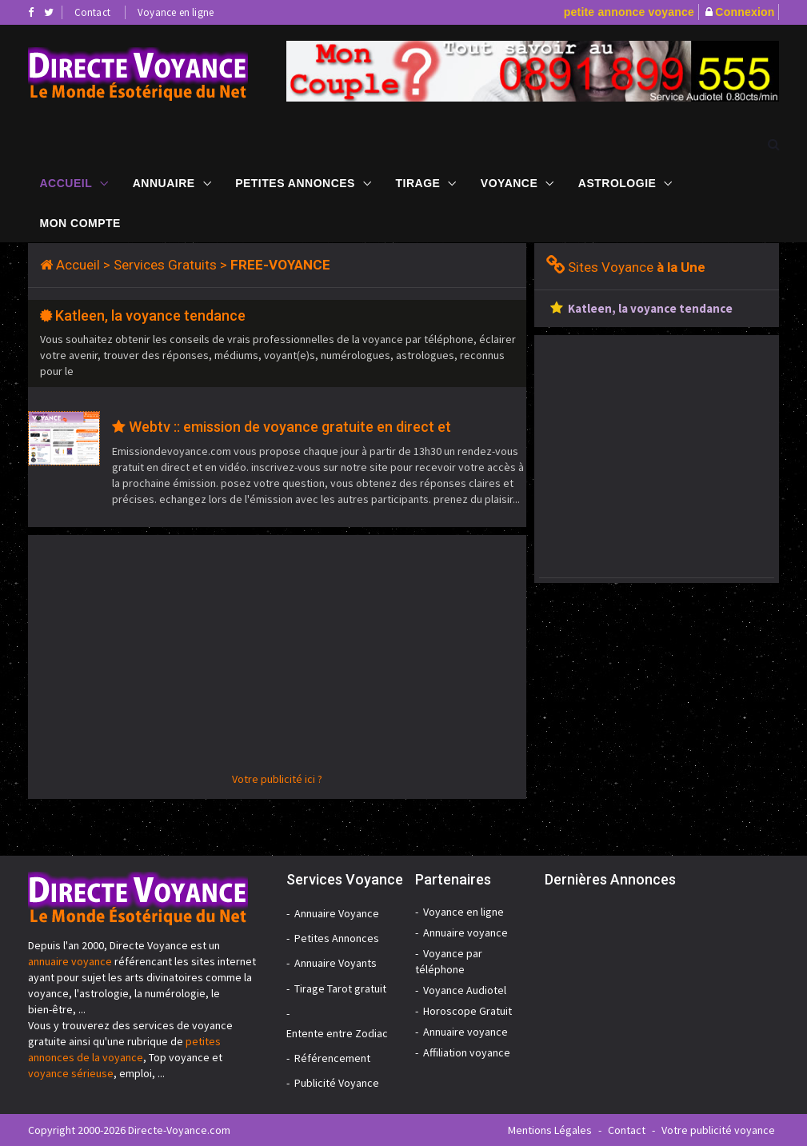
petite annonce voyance (629, 12)
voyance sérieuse (71, 1073)
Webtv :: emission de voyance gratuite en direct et (290, 426)
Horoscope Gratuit (467, 1011)
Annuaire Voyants (335, 963)
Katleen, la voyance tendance (150, 315)
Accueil (66, 183)
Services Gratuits (165, 265)
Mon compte (80, 223)
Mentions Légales (550, 1130)
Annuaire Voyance (336, 913)
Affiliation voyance (466, 1052)
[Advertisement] (277, 659)
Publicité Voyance (336, 1083)
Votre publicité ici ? (277, 779)
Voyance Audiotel (464, 990)
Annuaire (164, 183)
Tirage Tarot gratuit (340, 988)
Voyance (509, 183)
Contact (92, 12)
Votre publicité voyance (718, 1130)
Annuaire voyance (465, 932)
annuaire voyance (70, 961)
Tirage (417, 183)
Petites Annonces (295, 183)
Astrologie (617, 183)
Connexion (744, 12)
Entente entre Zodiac (337, 1033)
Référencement (332, 1058)
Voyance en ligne (176, 12)
